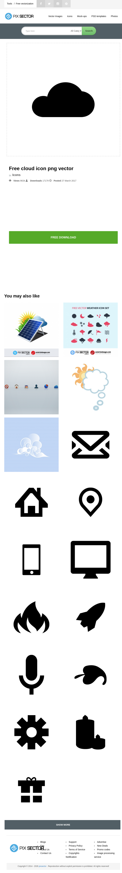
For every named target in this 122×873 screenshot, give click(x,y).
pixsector (43, 866)
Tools (10, 3)
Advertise (101, 842)
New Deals (102, 845)
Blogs (43, 842)
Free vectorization (24, 3)
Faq (42, 845)
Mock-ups (82, 16)
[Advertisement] (63, 206)
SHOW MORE (62, 825)
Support (72, 842)
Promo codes (103, 849)
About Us (44, 849)
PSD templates (98, 16)
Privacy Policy (75, 845)
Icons (69, 16)
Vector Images (55, 16)
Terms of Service (77, 849)
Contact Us (45, 853)
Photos (114, 16)
